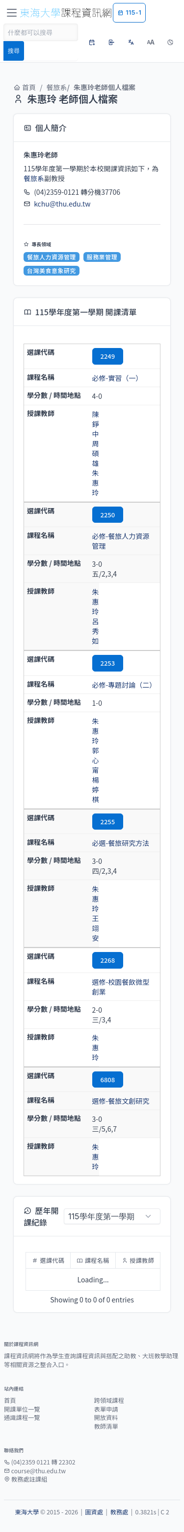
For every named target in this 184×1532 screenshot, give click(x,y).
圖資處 (94, 1512)
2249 (108, 356)
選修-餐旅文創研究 (121, 1101)
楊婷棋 (95, 789)
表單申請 (106, 1409)
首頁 (24, 87)
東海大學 (27, 1512)
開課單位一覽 (22, 1409)
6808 (108, 1079)
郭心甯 (95, 760)
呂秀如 (95, 631)
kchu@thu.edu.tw (62, 204)
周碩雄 (95, 453)
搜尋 (14, 50)
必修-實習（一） (117, 378)
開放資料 (106, 1417)
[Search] (40, 32)
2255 (108, 821)
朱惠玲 (95, 482)
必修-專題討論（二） (124, 685)
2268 (108, 960)
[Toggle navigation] (12, 13)
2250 (108, 514)
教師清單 (106, 1426)
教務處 (119, 1512)
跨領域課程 (109, 1400)
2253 (108, 663)
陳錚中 (95, 424)
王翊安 (95, 928)
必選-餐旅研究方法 (121, 843)
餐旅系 (57, 87)
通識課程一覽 (22, 1417)
